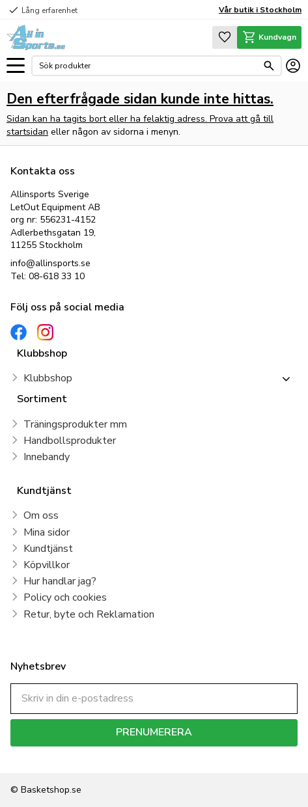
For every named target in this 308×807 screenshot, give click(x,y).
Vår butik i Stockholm (260, 10)
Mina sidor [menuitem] (46, 532)
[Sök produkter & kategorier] (148, 66)
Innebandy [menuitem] (46, 457)
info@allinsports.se (50, 263)
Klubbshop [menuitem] (47, 378)
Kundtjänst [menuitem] (48, 548)
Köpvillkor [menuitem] (46, 565)
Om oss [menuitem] (41, 515)
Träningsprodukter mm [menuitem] (75, 424)
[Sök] (268, 66)
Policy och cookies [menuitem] (65, 597)
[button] (16, 66)
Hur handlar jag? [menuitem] (59, 581)
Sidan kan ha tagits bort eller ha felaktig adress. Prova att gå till (140, 119)
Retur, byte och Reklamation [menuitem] (88, 614)
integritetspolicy (219, 756)
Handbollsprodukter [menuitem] (69, 440)
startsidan (27, 132)
